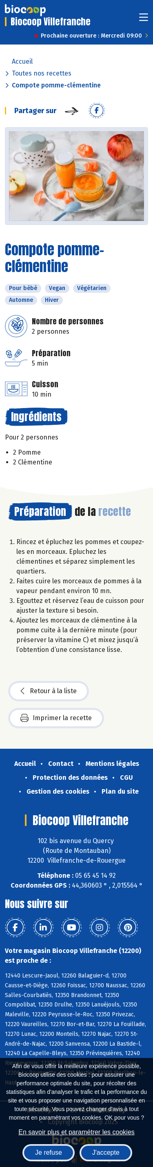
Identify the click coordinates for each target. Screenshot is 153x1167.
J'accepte (106, 1152)
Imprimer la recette (56, 718)
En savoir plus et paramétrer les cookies (76, 1132)
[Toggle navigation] (143, 20)
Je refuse (48, 1152)
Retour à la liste (48, 691)
